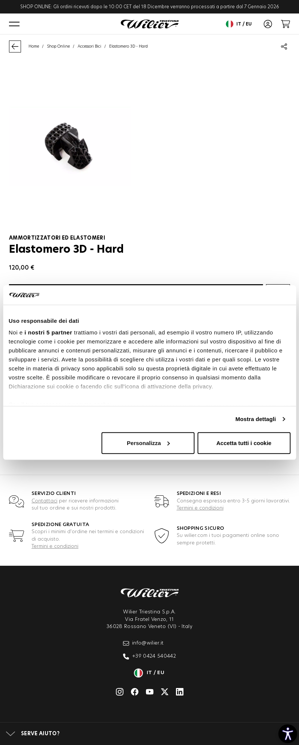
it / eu (239, 24)
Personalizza (148, 443)
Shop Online (58, 46)
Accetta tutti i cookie (244, 443)
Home (34, 46)
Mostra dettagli (255, 419)
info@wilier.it (143, 643)
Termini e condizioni (200, 508)
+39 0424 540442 (149, 657)
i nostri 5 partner (48, 332)
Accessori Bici (89, 46)
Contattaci (44, 501)
